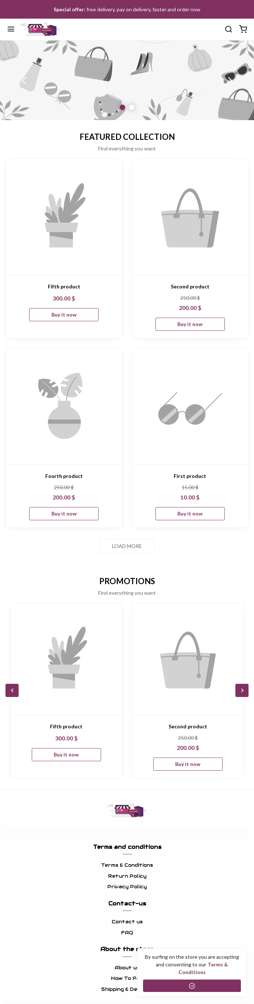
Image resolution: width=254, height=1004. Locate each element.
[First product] (190, 406)
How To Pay (127, 978)
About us (127, 968)
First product (190, 476)
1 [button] (122, 107)
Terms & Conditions (127, 865)
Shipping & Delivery (127, 989)
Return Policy (127, 876)
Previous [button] (24, 80)
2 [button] (131, 107)
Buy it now (64, 314)
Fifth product (64, 286)
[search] (228, 29)
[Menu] (10, 29)
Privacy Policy (127, 887)
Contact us (127, 922)
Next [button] (230, 80)
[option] (127, 80)
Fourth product (64, 476)
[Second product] (190, 217)
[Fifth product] (64, 217)
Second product (190, 286)
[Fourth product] (64, 406)
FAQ (127, 933)
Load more (127, 546)
